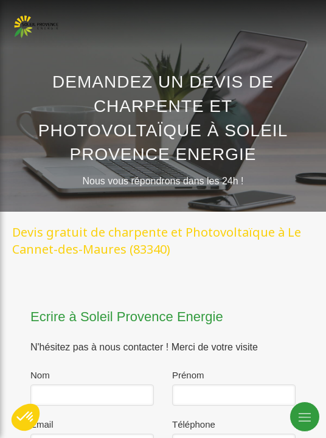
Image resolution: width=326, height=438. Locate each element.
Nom (40, 375)
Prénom (188, 375)
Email (42, 424)
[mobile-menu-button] (305, 416)
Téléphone (193, 424)
